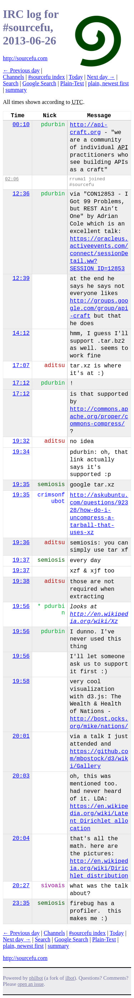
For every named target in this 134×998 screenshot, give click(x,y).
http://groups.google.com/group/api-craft (99, 308)
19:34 (21, 452)
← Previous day (21, 70)
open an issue (31, 984)
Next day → (101, 77)
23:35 (21, 903)
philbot (36, 978)
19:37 (21, 560)
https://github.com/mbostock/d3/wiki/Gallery (99, 759)
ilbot (69, 978)
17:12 (21, 383)
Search (11, 83)
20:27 (21, 886)
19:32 (21, 441)
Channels (13, 77)
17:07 (21, 365)
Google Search (39, 83)
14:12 (21, 333)
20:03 (21, 776)
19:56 (21, 606)
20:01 (21, 736)
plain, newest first (108, 83)
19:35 (21, 484)
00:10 (21, 125)
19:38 (21, 581)
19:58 (21, 681)
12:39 (21, 278)
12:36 (21, 194)
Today (76, 77)
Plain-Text (72, 83)
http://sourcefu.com (25, 58)
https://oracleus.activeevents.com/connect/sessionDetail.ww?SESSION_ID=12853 (99, 254)
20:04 (21, 838)
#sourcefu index (46, 77)
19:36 (21, 543)
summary (16, 90)
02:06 (12, 179)
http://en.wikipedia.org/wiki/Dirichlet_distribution (99, 869)
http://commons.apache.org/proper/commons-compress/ (99, 417)
